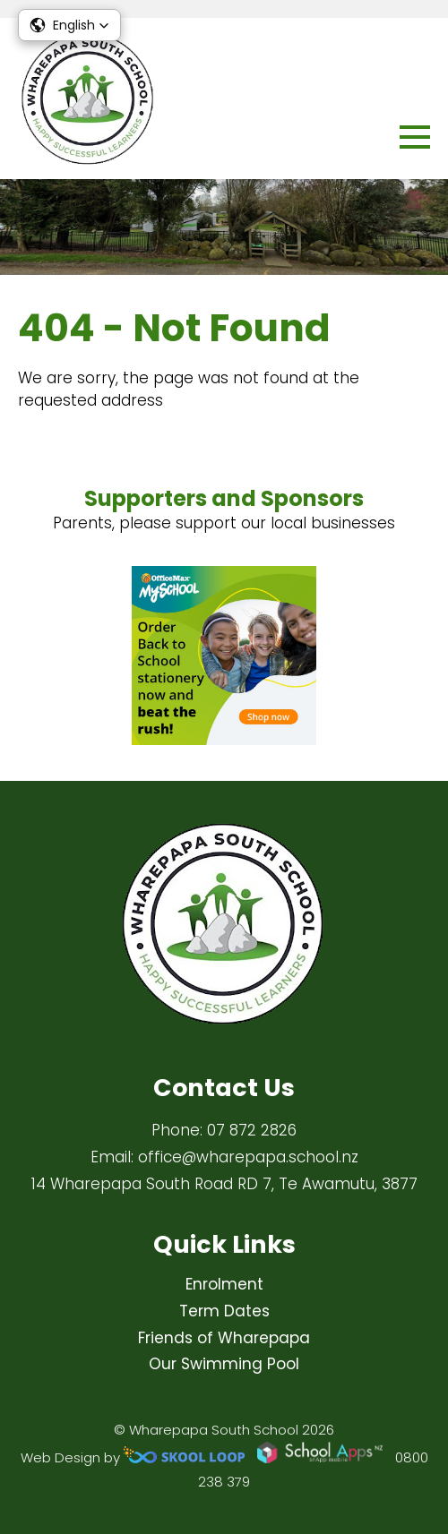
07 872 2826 (252, 1130)
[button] (69, 25)
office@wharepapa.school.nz (248, 1157)
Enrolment (224, 1284)
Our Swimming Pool (224, 1364)
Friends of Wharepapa (224, 1338)
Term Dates (224, 1311)
